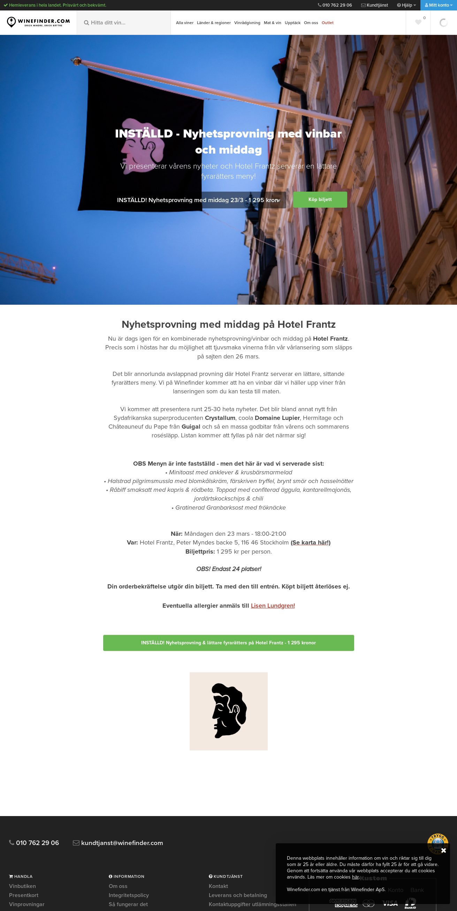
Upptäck (292, 22)
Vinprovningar (27, 904)
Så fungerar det (128, 904)
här (355, 877)
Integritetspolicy (129, 895)
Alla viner (184, 22)
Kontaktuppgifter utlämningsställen (252, 904)
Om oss (311, 22)
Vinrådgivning (247, 22)
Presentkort (23, 895)
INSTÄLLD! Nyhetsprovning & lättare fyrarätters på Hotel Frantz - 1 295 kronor (228, 643)
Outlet (328, 22)
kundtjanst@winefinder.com (118, 843)
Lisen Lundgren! (273, 605)
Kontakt (218, 886)
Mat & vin (272, 22)
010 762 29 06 (335, 5)
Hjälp (406, 5)
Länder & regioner (214, 22)
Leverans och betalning (238, 895)
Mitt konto (438, 5)
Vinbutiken (22, 886)
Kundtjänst (374, 5)
